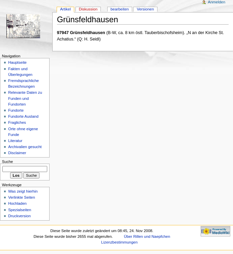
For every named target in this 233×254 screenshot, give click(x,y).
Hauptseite (17, 62)
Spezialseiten (19, 210)
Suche (7, 162)
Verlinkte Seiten (21, 197)
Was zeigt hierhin (22, 191)
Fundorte (16, 110)
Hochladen (17, 203)
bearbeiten (120, 9)
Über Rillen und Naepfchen (147, 236)
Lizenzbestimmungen (119, 242)
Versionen (145, 9)
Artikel (65, 9)
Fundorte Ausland (23, 116)
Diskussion (88, 9)
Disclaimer (17, 153)
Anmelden (217, 2)
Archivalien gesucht (24, 147)
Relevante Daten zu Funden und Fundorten (25, 98)
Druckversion (19, 216)
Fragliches (17, 122)
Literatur (15, 141)
